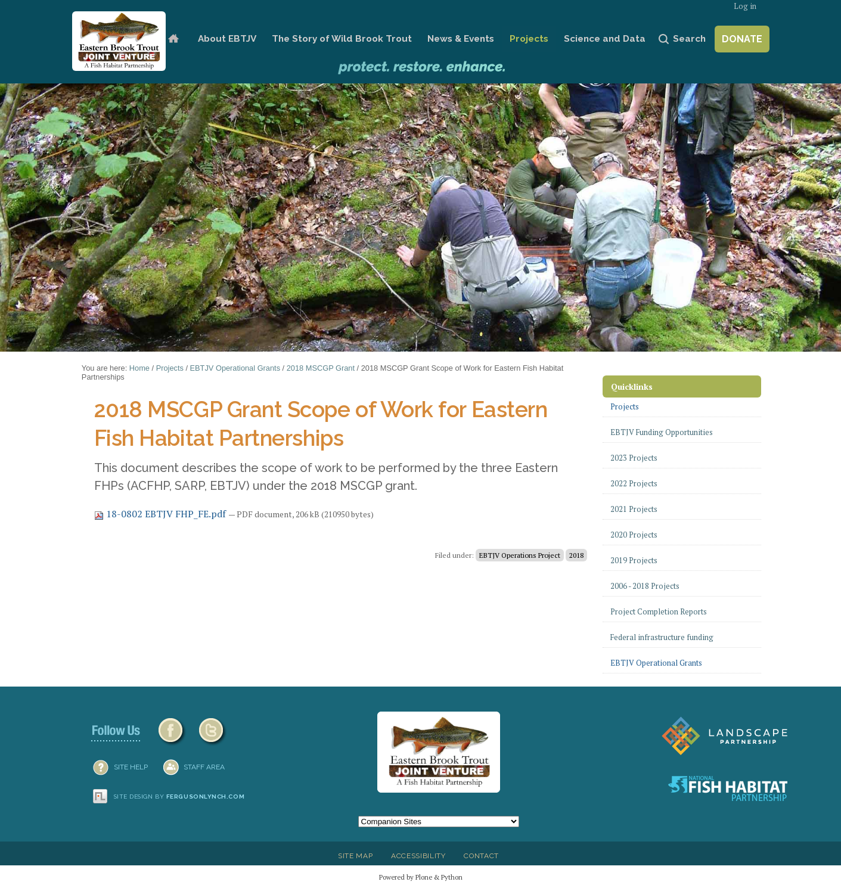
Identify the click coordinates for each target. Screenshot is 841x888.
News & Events (460, 38)
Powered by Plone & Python (421, 877)
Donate (742, 39)
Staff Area (204, 767)
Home (173, 39)
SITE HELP (131, 767)
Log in (745, 6)
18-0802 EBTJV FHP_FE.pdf (161, 513)
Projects (529, 38)
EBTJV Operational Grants (235, 368)
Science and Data (605, 38)
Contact (481, 856)
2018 (576, 555)
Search (689, 38)
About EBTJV (227, 38)
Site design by (179, 796)
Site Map (355, 856)
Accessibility (418, 856)
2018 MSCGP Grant (321, 368)
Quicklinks (632, 386)
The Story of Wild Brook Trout (342, 38)
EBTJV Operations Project (519, 555)
